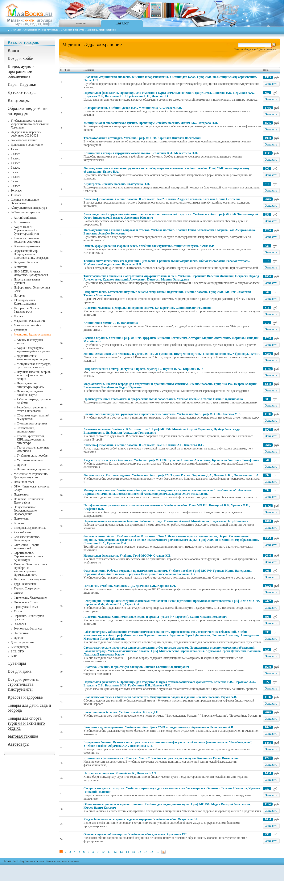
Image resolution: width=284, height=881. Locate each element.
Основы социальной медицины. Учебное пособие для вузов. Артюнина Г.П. (135, 834)
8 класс (15, 181)
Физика (18, 593)
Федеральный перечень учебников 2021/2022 (26, 133)
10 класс (16, 190)
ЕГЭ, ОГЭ (17, 651)
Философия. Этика (26, 602)
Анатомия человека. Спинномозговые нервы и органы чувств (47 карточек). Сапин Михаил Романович (155, 616)
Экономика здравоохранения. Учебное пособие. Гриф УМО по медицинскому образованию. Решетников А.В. (159, 727)
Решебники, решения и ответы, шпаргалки (32, 409)
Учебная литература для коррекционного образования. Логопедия (30, 124)
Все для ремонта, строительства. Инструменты (23, 684)
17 (145, 851)
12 (115, 851)
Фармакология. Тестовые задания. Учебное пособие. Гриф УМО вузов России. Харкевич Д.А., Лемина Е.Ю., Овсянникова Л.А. (171, 475)
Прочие (22, 464)
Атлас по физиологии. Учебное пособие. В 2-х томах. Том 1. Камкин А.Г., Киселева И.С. (144, 445)
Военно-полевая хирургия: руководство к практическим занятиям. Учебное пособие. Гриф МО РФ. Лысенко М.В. (162, 414)
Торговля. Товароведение (30, 579)
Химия (18, 611)
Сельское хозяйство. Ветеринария (27, 538)
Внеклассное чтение (24, 140)
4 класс (15, 163)
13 (121, 851)
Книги (13, 50)
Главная (80, 23)
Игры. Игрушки (22, 84)
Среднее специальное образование (25, 201)
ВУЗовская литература (72, 29)
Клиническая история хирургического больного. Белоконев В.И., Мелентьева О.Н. (141, 153)
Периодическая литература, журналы (30, 385)
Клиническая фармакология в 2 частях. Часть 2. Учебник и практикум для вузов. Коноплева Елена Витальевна (161, 758)
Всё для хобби (20, 58)
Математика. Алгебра (28, 325)
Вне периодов (20, 646)
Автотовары (18, 744)
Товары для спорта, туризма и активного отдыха (26, 723)
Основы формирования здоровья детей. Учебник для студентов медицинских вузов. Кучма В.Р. (149, 245)
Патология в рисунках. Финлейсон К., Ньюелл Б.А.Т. (120, 773)
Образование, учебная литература (40, 29)
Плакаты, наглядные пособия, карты (30, 393)
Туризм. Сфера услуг (27, 588)
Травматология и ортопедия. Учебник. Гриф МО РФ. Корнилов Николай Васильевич (142, 138)
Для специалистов (22, 642)
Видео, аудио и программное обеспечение (21, 71)
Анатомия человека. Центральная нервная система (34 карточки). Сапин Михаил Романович (148, 307)
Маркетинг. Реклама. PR (29, 320)
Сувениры (17, 663)
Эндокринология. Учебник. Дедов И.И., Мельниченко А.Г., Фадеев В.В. (133, 107)
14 (127, 851)
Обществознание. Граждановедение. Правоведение (25, 510)
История (19, 295)
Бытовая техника (23, 736)
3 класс (15, 158)
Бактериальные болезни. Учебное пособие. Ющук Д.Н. (121, 712)
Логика (18, 316)
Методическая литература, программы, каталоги (34, 365)
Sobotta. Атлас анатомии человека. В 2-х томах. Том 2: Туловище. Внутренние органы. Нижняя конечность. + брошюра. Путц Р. (172, 353)
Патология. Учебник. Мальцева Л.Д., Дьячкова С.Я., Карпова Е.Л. (130, 585)
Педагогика (21, 494)
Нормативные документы (33, 469)
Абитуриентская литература (29, 207)
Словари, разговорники (32, 423)
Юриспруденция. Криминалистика (25, 301)
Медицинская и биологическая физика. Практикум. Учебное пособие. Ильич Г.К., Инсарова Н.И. (151, 122)
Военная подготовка (27, 246)
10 (103, 851)
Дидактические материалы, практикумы (32, 357)
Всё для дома (19, 671)
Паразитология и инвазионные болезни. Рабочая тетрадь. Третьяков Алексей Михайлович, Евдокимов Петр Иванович (166, 521)
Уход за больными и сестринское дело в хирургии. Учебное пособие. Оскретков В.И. (141, 819)
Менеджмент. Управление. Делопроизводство (31, 475)
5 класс (15, 167)
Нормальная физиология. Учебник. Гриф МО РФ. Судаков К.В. (127, 555)
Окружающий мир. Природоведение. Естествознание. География (31, 254)
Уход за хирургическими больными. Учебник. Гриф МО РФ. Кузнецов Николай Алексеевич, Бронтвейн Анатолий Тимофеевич (171, 460)
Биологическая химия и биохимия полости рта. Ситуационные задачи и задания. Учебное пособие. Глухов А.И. (160, 697)
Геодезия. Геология (26, 262)
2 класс (15, 153)
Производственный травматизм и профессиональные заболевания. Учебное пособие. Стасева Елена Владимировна (163, 399)
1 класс (15, 149)
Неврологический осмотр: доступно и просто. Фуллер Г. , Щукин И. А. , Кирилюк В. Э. (144, 368)
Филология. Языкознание (30, 597)
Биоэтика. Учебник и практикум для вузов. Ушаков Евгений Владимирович (136, 666)
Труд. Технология (25, 583)
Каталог (122, 23)
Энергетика (21, 633)
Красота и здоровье (25, 697)
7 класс (15, 176)
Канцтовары (19, 100)
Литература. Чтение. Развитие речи (27, 309)
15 (133, 851)
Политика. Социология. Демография (29, 500)
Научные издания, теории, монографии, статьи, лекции (34, 375)
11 (109, 851)
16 (139, 851)
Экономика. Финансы (28, 628)
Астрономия (22, 222)
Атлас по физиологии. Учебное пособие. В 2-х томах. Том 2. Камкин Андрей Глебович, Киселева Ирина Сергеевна (162, 199)
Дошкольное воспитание (27, 144)
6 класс (15, 172)
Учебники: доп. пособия (32, 455)
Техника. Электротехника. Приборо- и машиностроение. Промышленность (30, 569)
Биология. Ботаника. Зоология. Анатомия (27, 240)
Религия (19, 523)
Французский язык (26, 606)
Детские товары (22, 92)
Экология (20, 624)
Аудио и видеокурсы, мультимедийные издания (33, 349)
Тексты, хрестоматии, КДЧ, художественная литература (31, 439)
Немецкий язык (24, 481)
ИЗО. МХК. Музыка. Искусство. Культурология (31, 273)
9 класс (15, 186)
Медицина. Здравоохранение (32, 334)
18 (151, 851)
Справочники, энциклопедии (26, 429)
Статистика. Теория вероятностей (26, 546)
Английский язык (25, 217)
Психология (21, 518)
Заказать (271, 83)
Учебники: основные (30, 460)
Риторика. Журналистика (30, 527)
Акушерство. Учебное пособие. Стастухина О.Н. (117, 184)
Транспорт (20, 329)
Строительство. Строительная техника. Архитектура (28, 556)
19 (157, 851)
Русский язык (22, 532)
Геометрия (20, 266)
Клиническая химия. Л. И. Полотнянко (111, 322)
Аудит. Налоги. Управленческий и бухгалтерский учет (26, 230)
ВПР (14, 656)
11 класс (16, 195)
